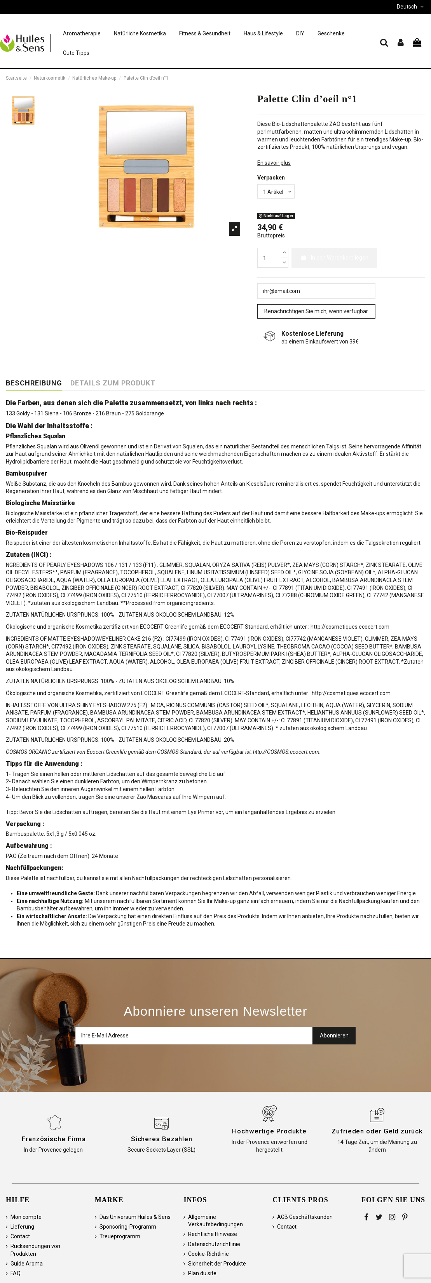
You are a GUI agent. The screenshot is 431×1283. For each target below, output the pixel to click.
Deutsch (411, 6)
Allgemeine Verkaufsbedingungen (215, 1221)
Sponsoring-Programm (127, 1227)
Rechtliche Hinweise (212, 1234)
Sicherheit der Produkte (217, 1263)
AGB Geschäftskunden (305, 1217)
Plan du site (202, 1273)
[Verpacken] (276, 191)
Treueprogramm (119, 1236)
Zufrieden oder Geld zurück (377, 1131)
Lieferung (22, 1227)
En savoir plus (274, 163)
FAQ (15, 1273)
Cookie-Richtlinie (208, 1254)
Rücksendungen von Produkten (35, 1250)
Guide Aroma (26, 1263)
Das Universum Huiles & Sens (135, 1217)
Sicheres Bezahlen (161, 1139)
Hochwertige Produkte (269, 1131)
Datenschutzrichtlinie (214, 1244)
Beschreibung (34, 383)
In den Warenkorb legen (334, 258)
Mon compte (26, 1217)
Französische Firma (54, 1139)
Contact (20, 1236)
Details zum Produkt (112, 383)
